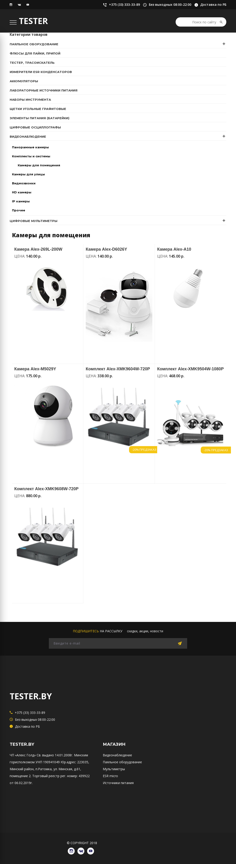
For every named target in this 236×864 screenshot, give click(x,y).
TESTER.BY (31, 696)
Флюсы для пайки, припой (35, 53)
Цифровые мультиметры (33, 221)
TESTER (33, 21)
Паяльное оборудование (34, 44)
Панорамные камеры (30, 147)
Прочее (18, 210)
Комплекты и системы (31, 156)
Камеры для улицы (28, 174)
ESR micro (110, 776)
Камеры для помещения (39, 165)
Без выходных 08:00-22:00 (167, 4)
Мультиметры (114, 769)
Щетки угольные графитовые (38, 109)
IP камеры (21, 201)
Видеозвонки (23, 183)
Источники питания (118, 783)
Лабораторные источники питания (43, 90)
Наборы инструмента (30, 99)
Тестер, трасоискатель (32, 62)
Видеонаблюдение (28, 136)
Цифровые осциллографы (35, 127)
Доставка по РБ (210, 4)
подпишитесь (86, 631)
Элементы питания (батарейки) (39, 118)
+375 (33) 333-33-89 (121, 4)
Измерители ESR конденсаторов (41, 72)
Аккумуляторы (24, 81)
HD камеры (21, 192)
